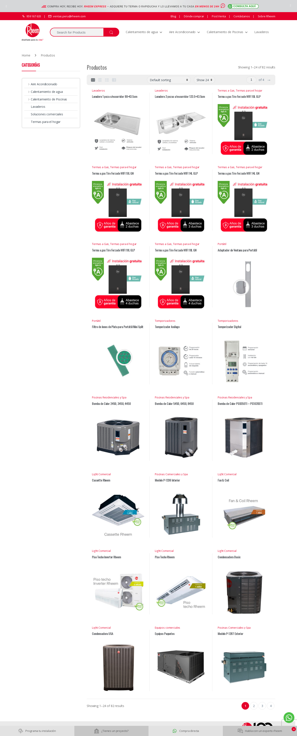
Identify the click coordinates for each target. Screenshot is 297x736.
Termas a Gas (226, 90)
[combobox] (76, 32)
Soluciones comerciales (43, 114)
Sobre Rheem (266, 16)
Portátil (222, 244)
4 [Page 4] (271, 706)
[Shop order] (169, 80)
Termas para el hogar (249, 90)
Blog (173, 16)
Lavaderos (261, 32)
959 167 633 (31, 16)
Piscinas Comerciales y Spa (171, 474)
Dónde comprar (193, 16)
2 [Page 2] (254, 706)
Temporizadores (165, 321)
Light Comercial (101, 474)
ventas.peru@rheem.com (67, 16)
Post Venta (218, 16)
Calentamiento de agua (142, 32)
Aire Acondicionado (182, 32)
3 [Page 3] (262, 706)
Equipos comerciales (167, 628)
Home (26, 55)
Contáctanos (241, 16)
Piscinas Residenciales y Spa (109, 397)
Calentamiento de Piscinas (225, 32)
